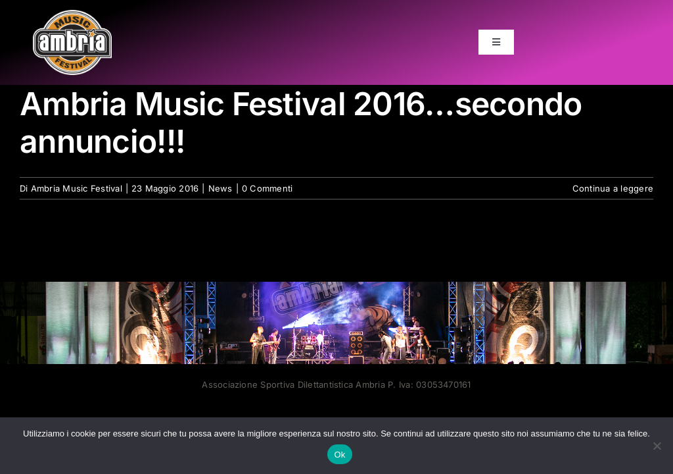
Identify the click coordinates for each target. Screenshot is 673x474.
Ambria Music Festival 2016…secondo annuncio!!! (301, 122)
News (220, 188)
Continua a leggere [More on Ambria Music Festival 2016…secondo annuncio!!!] (612, 188)
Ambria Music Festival (76, 188)
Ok (339, 455)
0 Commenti (267, 188)
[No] (656, 445)
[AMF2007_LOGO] (72, 15)
